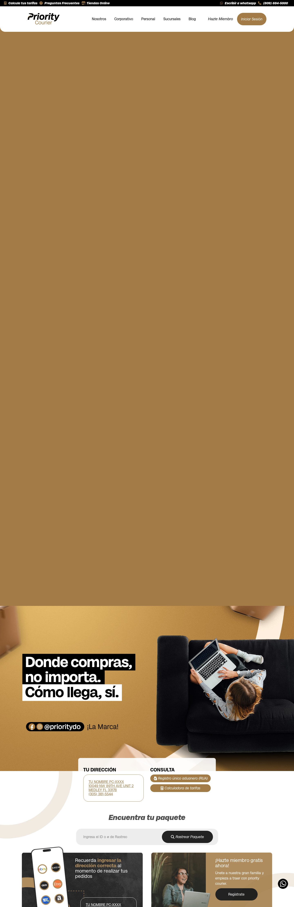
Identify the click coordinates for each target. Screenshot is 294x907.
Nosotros (99, 19)
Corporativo (123, 19)
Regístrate (238, 894)
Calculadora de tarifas (180, 788)
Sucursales (171, 19)
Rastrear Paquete (187, 838)
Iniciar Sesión (251, 19)
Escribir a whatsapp (238, 3)
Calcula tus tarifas (20, 3)
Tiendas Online (95, 3)
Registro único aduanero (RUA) (180, 778)
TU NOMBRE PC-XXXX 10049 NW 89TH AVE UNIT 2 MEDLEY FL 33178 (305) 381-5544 (111, 788)
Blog (192, 19)
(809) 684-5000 (273, 3)
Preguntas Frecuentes (59, 3)
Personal (148, 19)
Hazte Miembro (220, 19)
